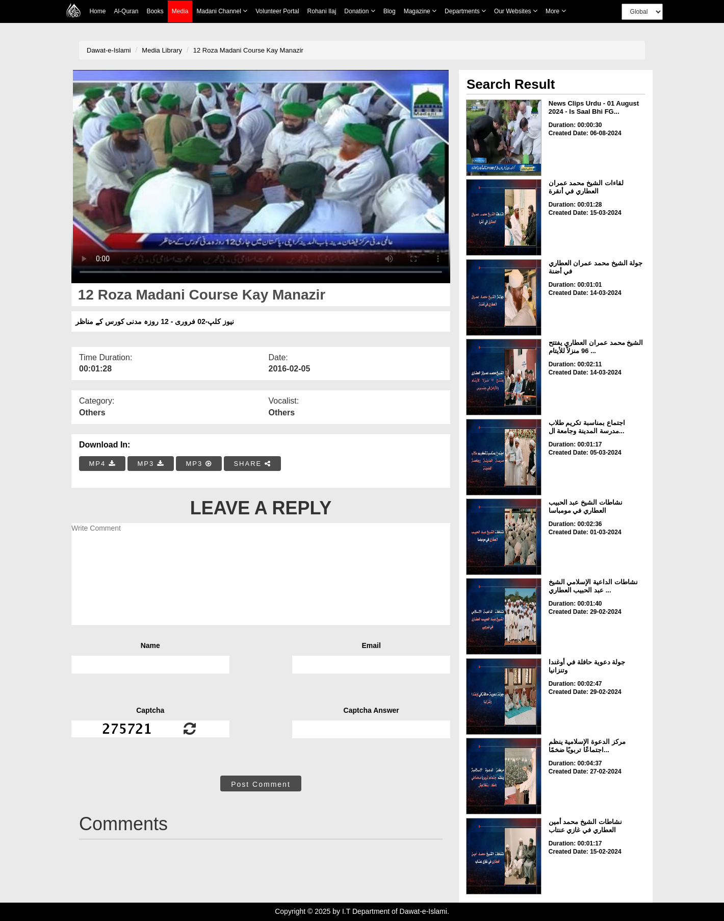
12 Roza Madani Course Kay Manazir (248, 50)
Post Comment (261, 784)
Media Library (162, 50)
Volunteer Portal (277, 11)
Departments (465, 11)
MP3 (150, 463)
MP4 (102, 463)
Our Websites (515, 11)
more (556, 11)
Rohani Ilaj (322, 11)
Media (180, 11)
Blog (389, 11)
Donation (359, 11)
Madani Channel (221, 11)
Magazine (420, 11)
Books (154, 11)
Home (97, 11)
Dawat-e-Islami (109, 50)
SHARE (252, 463)
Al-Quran (126, 11)
